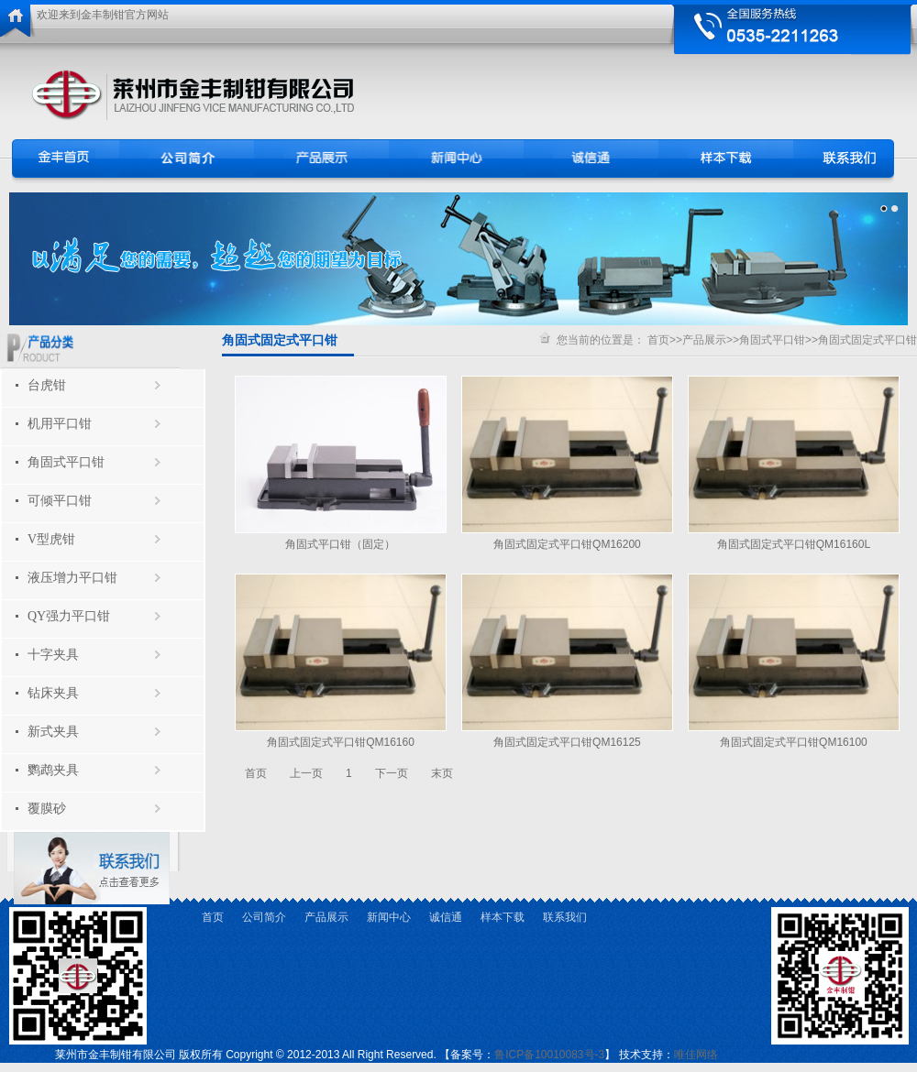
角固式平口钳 (66, 462)
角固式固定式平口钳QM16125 (567, 742)
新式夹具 (53, 731)
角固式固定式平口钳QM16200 (567, 544)
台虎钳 (47, 385)
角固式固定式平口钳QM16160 (340, 742)
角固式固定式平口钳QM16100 (793, 742)
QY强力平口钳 (69, 616)
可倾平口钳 (60, 501)
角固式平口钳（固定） (340, 544)
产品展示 (704, 340)
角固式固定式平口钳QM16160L (793, 544)
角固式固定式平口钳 (867, 340)
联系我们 (565, 917)
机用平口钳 (60, 424)
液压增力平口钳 (72, 578)
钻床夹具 (53, 693)
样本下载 (503, 917)
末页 (442, 773)
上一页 (306, 773)
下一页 (391, 773)
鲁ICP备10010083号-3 (549, 1054)
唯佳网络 (696, 1054)
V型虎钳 (51, 539)
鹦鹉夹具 (53, 770)
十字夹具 (53, 655)
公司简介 (264, 917)
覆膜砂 (47, 808)
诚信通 (445, 917)
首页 (658, 340)
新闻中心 (389, 917)
